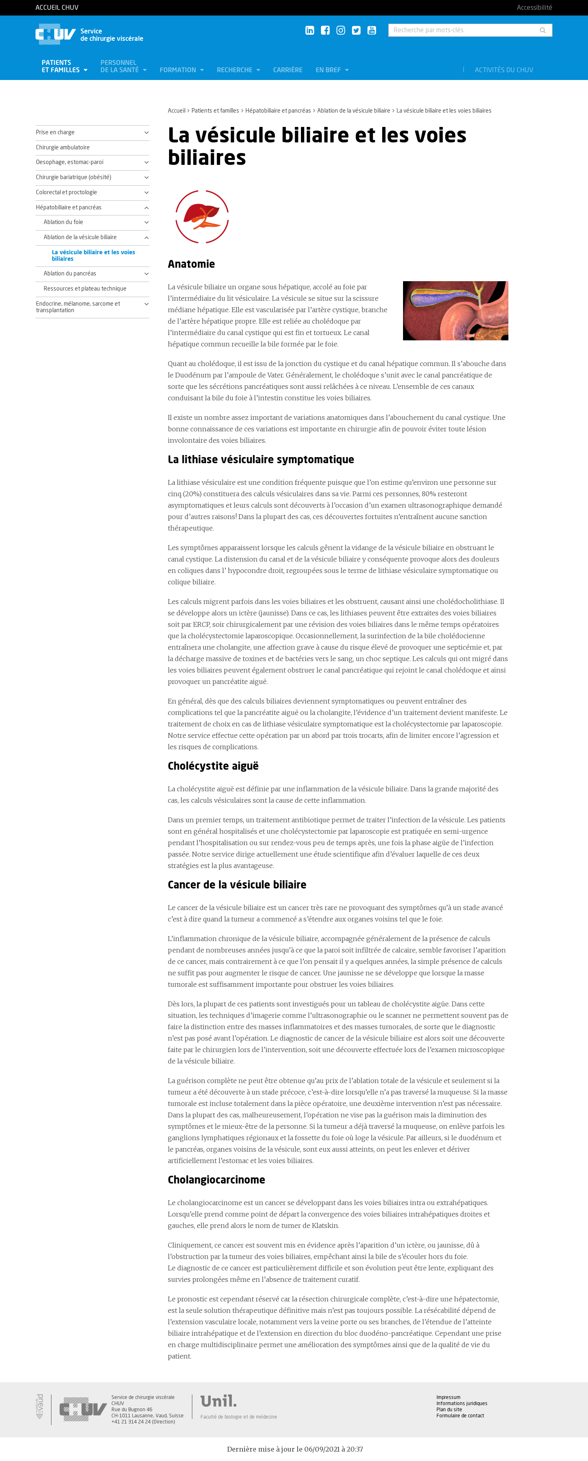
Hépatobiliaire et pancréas (278, 111)
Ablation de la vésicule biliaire (353, 111)
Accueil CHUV (57, 7)
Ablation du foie (63, 222)
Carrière (288, 70)
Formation (179, 70)
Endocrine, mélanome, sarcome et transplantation (78, 307)
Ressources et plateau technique (85, 289)
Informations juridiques (462, 1403)
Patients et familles (61, 66)
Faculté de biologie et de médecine (238, 1416)
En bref (329, 70)
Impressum (449, 1397)
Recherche (235, 70)
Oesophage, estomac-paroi (69, 162)
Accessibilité (534, 7)
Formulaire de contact (460, 1415)
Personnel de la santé (120, 66)
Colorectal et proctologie (66, 192)
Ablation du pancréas (70, 274)
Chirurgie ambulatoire (63, 148)
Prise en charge (55, 132)
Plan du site (449, 1409)
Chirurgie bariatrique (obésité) (73, 177)
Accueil (176, 111)
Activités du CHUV (504, 70)
